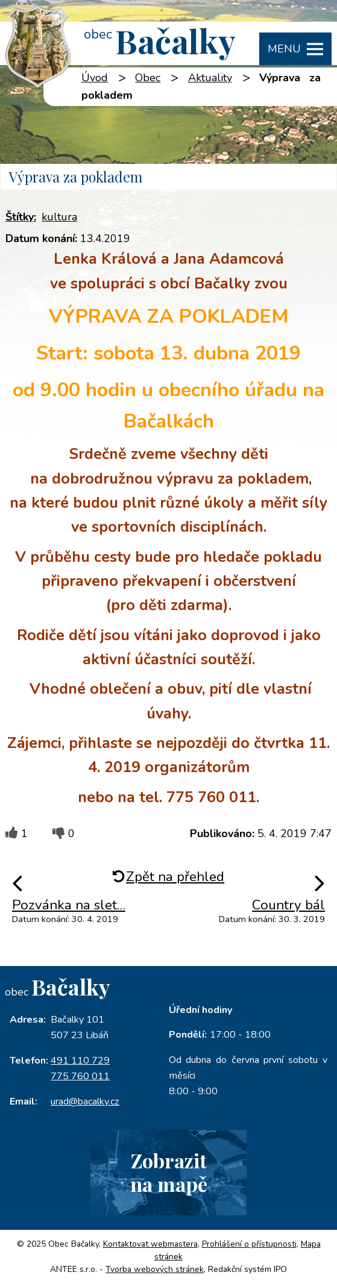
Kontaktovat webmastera (150, 1244)
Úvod (94, 77)
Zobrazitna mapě (168, 1172)
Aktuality (210, 77)
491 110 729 (80, 1060)
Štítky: (20, 217)
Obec (147, 77)
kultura (59, 217)
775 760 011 (80, 1076)
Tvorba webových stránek (155, 1269)
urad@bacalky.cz (85, 1101)
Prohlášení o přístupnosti (249, 1244)
